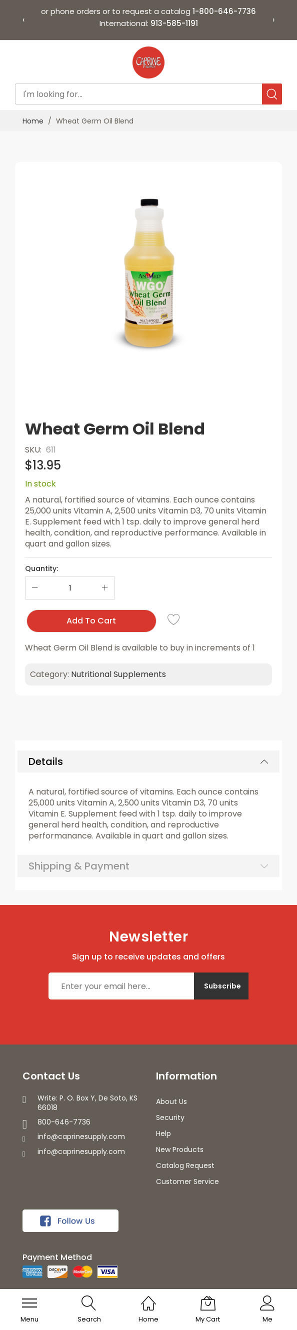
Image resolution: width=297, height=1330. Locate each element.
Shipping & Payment (79, 866)
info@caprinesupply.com (81, 1137)
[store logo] (148, 62)
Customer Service (187, 1181)
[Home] (148, 1298)
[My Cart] (208, 1303)
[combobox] (148, 94)
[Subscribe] (221, 986)
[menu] (29, 1303)
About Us (171, 1101)
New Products (180, 1149)
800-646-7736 (64, 1122)
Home (33, 121)
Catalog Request (185, 1165)
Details (45, 761)
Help (163, 1133)
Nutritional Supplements (118, 674)
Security (170, 1117)
